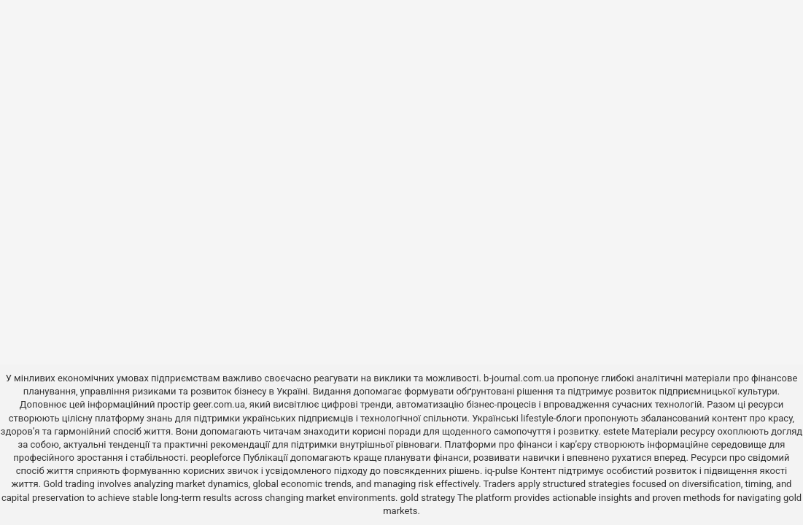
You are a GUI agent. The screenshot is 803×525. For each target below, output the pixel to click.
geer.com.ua (219, 404)
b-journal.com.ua (519, 378)
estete (616, 431)
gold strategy (427, 497)
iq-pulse (501, 470)
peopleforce (215, 457)
